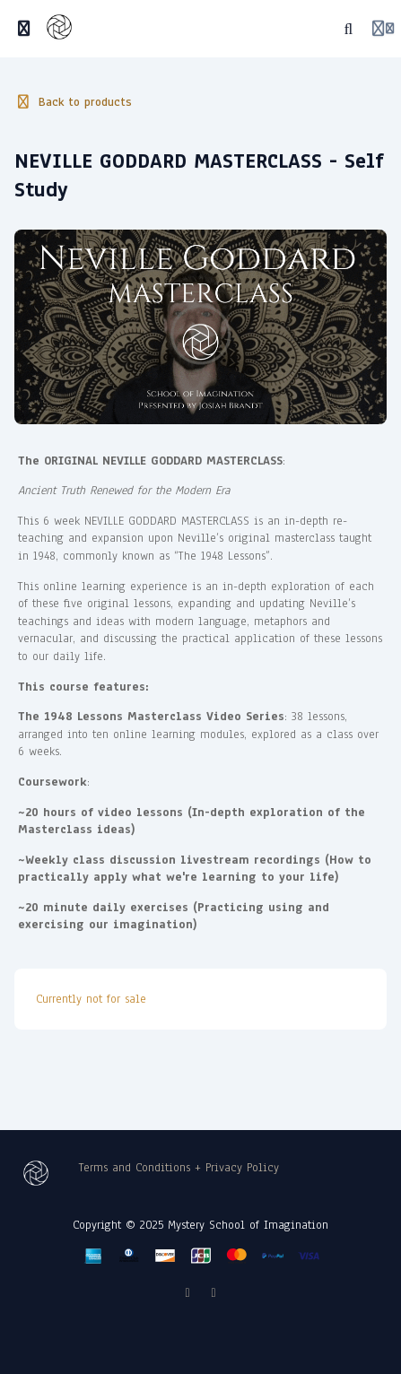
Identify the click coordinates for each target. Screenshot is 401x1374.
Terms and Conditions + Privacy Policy (179, 1168)
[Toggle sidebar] (24, 29)
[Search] (349, 29)
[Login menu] (383, 28)
